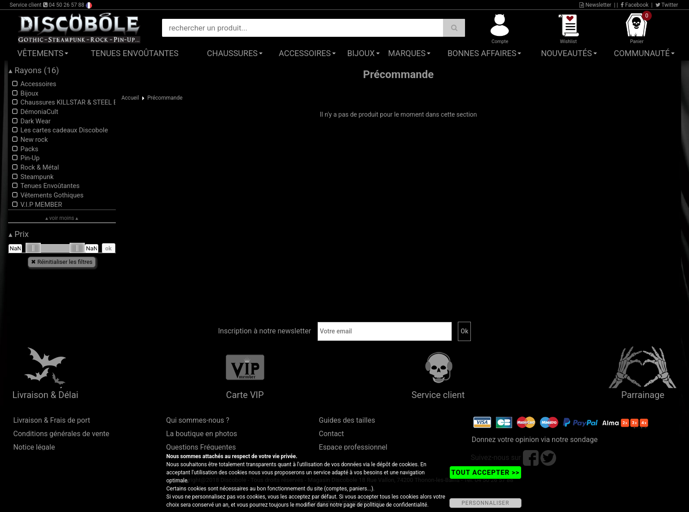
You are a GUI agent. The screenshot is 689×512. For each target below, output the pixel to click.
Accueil (130, 98)
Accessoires (305, 53)
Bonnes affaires (482, 53)
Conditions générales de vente (61, 433)
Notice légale (34, 447)
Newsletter (595, 5)
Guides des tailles (347, 420)
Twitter (666, 5)
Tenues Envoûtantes (134, 53)
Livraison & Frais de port (51, 420)
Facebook (635, 5)
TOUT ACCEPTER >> (485, 472)
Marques (407, 53)
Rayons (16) (34, 70)
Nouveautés (566, 53)
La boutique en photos (201, 433)
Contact (331, 433)
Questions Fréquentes (201, 447)
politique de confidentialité (395, 505)
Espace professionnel (353, 447)
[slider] (33, 248)
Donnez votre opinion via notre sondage (535, 439)
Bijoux (360, 53)
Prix (19, 234)
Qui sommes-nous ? (197, 420)
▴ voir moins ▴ (62, 218)
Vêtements (41, 53)
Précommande (164, 98)
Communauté (642, 53)
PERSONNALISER (485, 503)
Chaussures (232, 53)
